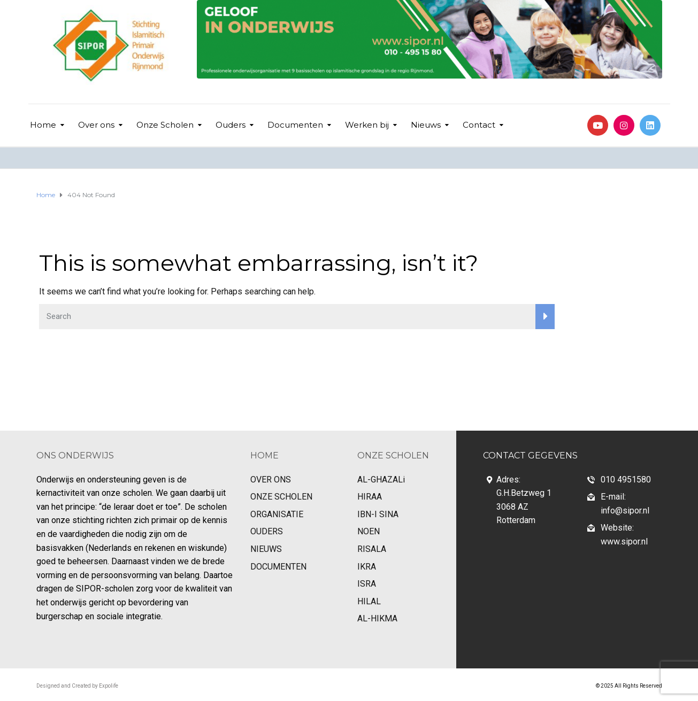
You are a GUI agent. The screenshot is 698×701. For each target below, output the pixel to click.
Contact (479, 125)
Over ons (96, 125)
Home (43, 125)
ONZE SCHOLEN (281, 497)
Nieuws (426, 125)
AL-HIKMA (377, 618)
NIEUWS (266, 549)
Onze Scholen (165, 125)
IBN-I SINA (377, 514)
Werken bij (367, 125)
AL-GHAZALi (381, 479)
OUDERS (266, 531)
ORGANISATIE (276, 514)
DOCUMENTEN (278, 567)
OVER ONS (270, 479)
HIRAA (369, 497)
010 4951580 (626, 479)
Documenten (295, 125)
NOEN (368, 531)
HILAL (369, 601)
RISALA (371, 549)
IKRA (366, 567)
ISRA (366, 584)
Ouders (231, 125)
